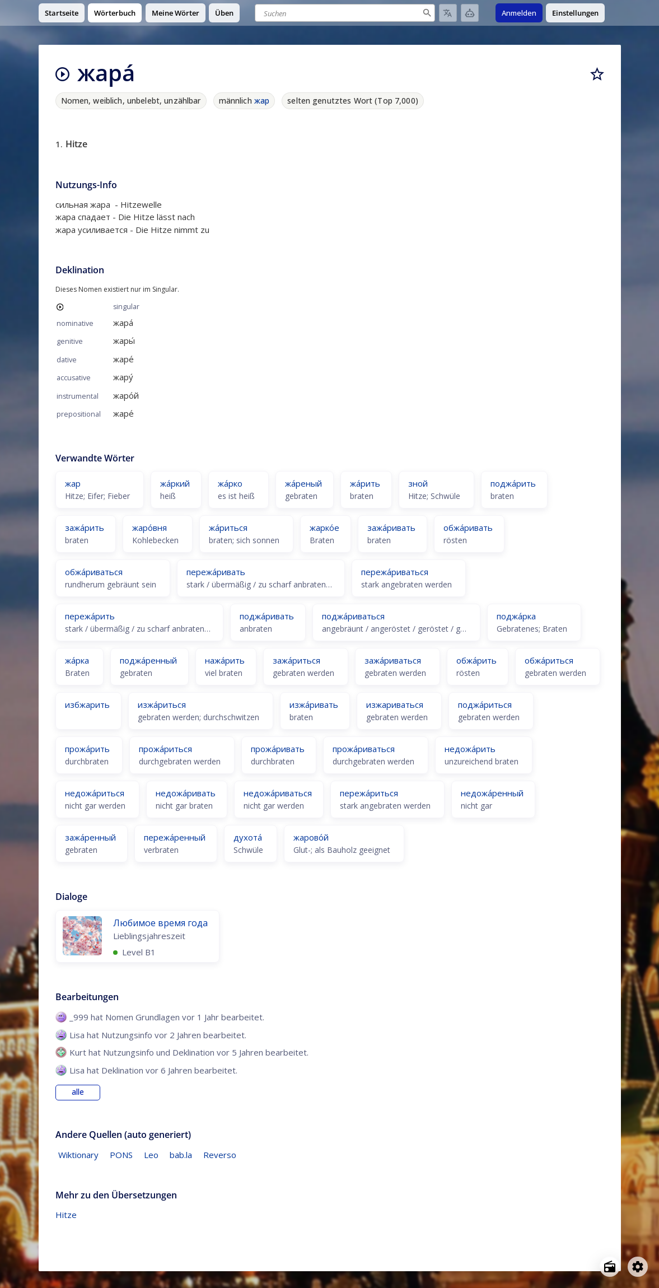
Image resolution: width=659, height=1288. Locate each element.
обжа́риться (549, 660)
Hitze (66, 1214)
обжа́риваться (94, 571)
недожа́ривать (186, 793)
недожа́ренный (492, 793)
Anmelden (519, 13)
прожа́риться (165, 748)
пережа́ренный (174, 837)
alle (78, 1092)
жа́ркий (175, 483)
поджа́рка (516, 616)
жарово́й (311, 837)
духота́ (247, 837)
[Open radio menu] (610, 1267)
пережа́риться (369, 793)
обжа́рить (476, 660)
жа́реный (303, 483)
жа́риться (228, 527)
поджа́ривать (267, 616)
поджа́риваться (353, 616)
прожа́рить (87, 748)
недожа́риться (94, 793)
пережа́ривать (215, 571)
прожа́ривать (278, 748)
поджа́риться (485, 704)
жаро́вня (149, 527)
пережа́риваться (394, 571)
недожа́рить (470, 748)
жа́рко (230, 483)
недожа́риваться (278, 793)
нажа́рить (225, 660)
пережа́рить (90, 616)
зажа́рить (84, 527)
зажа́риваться (392, 660)
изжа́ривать (313, 704)
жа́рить (365, 483)
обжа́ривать (468, 527)
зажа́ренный (90, 837)
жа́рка (77, 660)
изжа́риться (162, 704)
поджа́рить (513, 483)
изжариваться (394, 704)
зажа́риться (296, 660)
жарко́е (324, 527)
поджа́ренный (148, 660)
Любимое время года (160, 923)
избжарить (87, 704)
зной (418, 483)
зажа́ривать (391, 527)
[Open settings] (638, 1267)
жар (261, 100)
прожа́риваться (364, 748)
